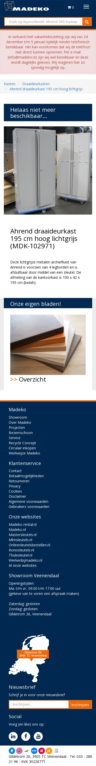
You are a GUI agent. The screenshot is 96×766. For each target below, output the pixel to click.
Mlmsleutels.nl (20, 539)
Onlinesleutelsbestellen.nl (29, 544)
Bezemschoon (21, 432)
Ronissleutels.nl (21, 550)
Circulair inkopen (22, 448)
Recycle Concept (22, 442)
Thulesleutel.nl (20, 555)
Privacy (14, 486)
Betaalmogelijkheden (26, 475)
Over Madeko (20, 422)
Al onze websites (23, 565)
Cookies (15, 491)
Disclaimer (17, 496)
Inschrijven (80, 704)
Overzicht (48, 349)
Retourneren (19, 481)
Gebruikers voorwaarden (29, 506)
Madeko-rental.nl (23, 524)
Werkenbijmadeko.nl (25, 560)
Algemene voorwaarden (28, 501)
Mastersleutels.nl (23, 534)
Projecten (17, 427)
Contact (15, 470)
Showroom (18, 417)
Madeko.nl (17, 529)
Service (14, 437)
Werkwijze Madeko (24, 453)
